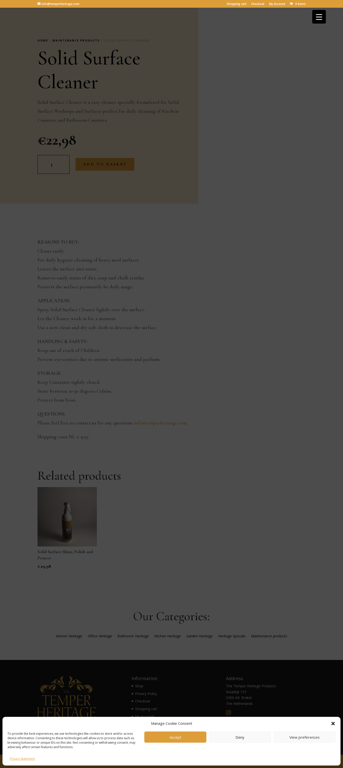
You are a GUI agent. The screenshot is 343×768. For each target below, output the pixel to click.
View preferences (304, 737)
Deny (239, 737)
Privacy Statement (22, 759)
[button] (333, 723)
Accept (175, 737)
